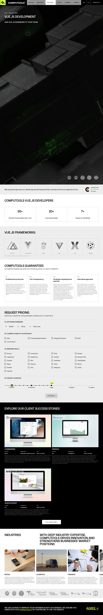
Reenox (55, 449)
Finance (71, 575)
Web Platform (40, 453)
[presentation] (91, 547)
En (84, 2)
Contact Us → (97, 2)
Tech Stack (50, 2)
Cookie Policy (25, 609)
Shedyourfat (11, 503)
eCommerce (71, 453)
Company (67, 2)
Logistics (40, 575)
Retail (7, 575)
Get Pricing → (51, 395)
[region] (51, 246)
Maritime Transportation (28, 453)
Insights (76, 2)
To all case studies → (51, 522)
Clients (59, 2)
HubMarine (10, 449)
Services (30, 2)
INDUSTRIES (40, 2)
